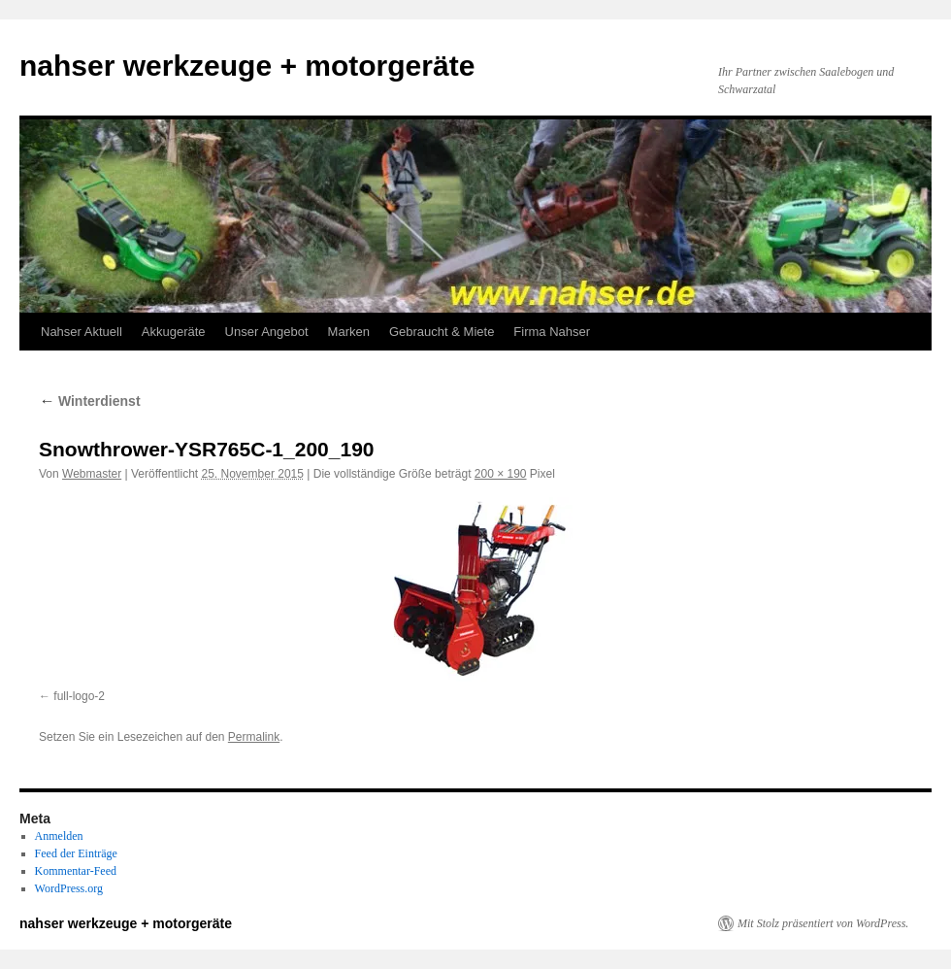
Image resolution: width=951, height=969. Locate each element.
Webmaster (91, 474)
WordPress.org (69, 888)
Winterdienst (90, 401)
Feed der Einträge (76, 853)
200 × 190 (501, 474)
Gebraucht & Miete (441, 331)
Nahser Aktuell (81, 331)
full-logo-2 (79, 696)
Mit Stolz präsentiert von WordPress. (823, 923)
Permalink (253, 737)
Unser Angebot (267, 331)
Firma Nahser (551, 331)
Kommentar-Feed (75, 871)
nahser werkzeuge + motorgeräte (247, 66)
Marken (349, 331)
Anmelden (59, 836)
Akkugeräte (174, 331)
